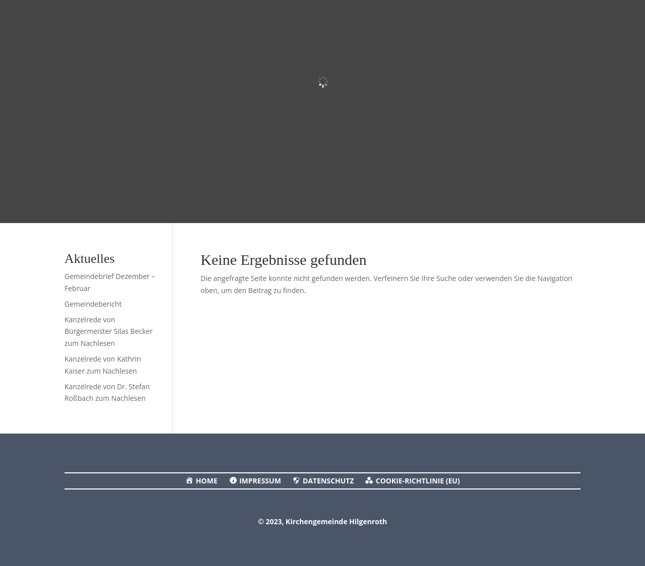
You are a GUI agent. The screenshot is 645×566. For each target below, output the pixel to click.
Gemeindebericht (92, 304)
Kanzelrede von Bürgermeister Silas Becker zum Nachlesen (108, 331)
